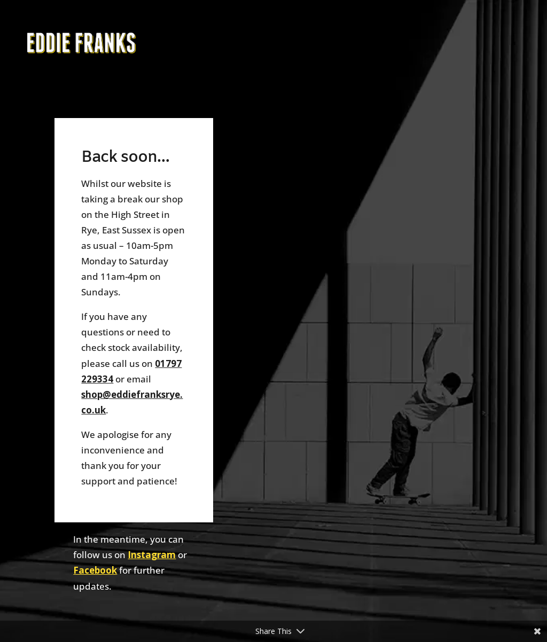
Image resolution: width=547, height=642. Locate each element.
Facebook (95, 570)
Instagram (152, 555)
